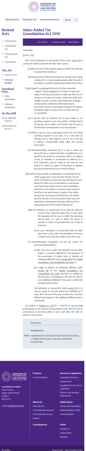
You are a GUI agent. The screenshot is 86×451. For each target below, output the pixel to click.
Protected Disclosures (43, 414)
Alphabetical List (9, 47)
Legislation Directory (69, 377)
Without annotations (8, 106)
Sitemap (63, 436)
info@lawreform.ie (16, 405)
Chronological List (9, 55)
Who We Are (38, 406)
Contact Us (65, 428)
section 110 (75, 60)
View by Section (7, 81)
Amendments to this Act (9, 127)
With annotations (8, 98)
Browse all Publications (70, 406)
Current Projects (40, 377)
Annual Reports (67, 414)
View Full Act (9, 74)
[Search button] (76, 20)
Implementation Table (70, 410)
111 (24, 63)
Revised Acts (65, 381)
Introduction (9, 41)
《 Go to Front (41, 42)
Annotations (9, 62)
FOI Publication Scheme (43, 410)
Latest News (65, 432)
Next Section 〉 (74, 42)
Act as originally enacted (9, 119)
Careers (36, 418)
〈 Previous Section (57, 42)
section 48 (65, 259)
